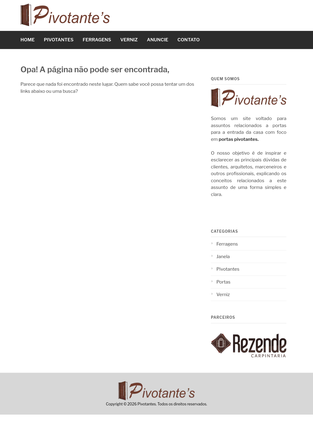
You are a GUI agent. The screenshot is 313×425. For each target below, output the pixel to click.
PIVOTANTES (58, 40)
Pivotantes (227, 269)
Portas (223, 282)
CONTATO (188, 40)
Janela (223, 256)
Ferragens (227, 244)
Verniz (223, 294)
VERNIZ (129, 40)
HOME (27, 40)
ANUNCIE (157, 40)
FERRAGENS (97, 40)
